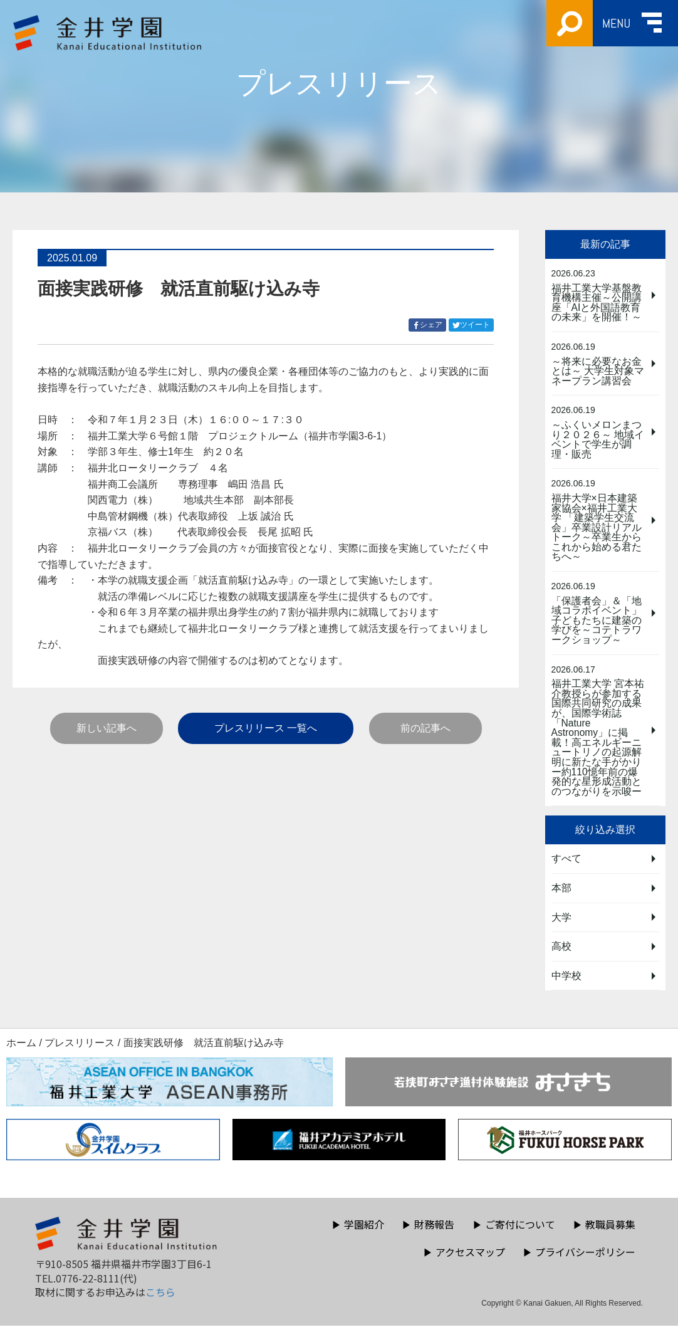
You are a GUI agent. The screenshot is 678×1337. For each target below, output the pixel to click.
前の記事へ (425, 728)
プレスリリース (79, 1054)
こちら (160, 1303)
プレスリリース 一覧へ (265, 728)
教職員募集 (604, 1235)
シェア (429, 325)
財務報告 (428, 1235)
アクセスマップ (464, 1263)
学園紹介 (357, 1235)
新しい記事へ (106, 728)
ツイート (473, 325)
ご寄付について (513, 1235)
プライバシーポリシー (579, 1263)
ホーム (21, 1054)
